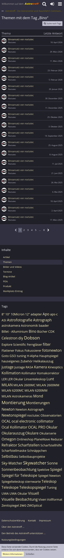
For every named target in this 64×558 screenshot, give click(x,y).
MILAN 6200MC (13, 390)
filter (47, 344)
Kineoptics (55, 367)
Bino (32, 331)
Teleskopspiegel (32, 487)
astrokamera (11, 325)
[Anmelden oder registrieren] (52, 4)
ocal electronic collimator (33, 421)
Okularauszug (13, 433)
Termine (7, 271)
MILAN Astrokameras (17, 396)
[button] (60, 4)
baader (44, 325)
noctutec (33, 415)
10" (7, 314)
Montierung (13, 402)
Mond (38, 396)
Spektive (43, 469)
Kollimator (28, 373)
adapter (36, 314)
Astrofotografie (19, 319)
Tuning (52, 487)
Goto (5, 356)
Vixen (42, 499)
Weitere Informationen (12, 554)
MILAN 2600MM (47, 385)
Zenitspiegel (10, 505)
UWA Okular (18, 493)
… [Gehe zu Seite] (40, 229)
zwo (23, 505)
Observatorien (51, 415)
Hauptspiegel (48, 356)
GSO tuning (18, 356)
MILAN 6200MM (36, 390)
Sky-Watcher (12, 463)
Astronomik (29, 325)
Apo (46, 313)
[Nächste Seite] (48, 230)
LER (4, 379)
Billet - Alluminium (15, 331)
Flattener (8, 350)
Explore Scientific (14, 344)
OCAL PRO (36, 427)
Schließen (30, 554)
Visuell (33, 493)
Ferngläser (34, 344)
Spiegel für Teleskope (19, 475)
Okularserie (47, 433)
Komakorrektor (48, 373)
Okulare (32, 433)
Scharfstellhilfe (51, 445)
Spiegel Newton (49, 475)
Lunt (50, 378)
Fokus (19, 350)
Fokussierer (33, 350)
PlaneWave (42, 439)
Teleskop (49, 481)
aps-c (54, 314)
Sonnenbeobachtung (19, 469)
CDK (51, 331)
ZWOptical (34, 505)
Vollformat (54, 499)
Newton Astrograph (29, 409)
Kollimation (11, 372)
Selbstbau (10, 456)
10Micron (17, 314)
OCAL (6, 421)
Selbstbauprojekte (32, 456)
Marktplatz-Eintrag (13, 291)
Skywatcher (34, 463)
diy (20, 338)
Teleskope (10, 487)
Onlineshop (25, 439)
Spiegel (56, 469)
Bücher (42, 331)
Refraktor (9, 445)
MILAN (7, 384)
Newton (8, 409)
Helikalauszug (43, 361)
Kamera (40, 366)
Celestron (9, 338)
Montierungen (38, 402)
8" (3, 314)
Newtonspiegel (14, 415)
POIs (5, 281)
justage (8, 366)
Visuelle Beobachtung (20, 499)
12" (27, 314)
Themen (7, 262)
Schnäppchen (37, 450)
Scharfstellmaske (14, 450)
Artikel (6, 257)
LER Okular (15, 379)
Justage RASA (23, 367)
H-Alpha (32, 356)
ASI (4, 320)
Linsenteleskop (35, 379)
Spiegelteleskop (13, 481)
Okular (51, 427)
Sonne (52, 463)
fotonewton (52, 350)
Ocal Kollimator (14, 427)
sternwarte (33, 481)
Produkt (7, 286)
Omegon (9, 439)
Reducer (57, 439)
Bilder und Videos (12, 266)
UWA (5, 493)
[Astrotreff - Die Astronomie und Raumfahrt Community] (20, 4)
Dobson (32, 338)
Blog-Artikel (9, 276)
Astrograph (42, 319)
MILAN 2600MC (24, 385)
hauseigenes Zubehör (17, 361)
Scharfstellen (29, 445)
